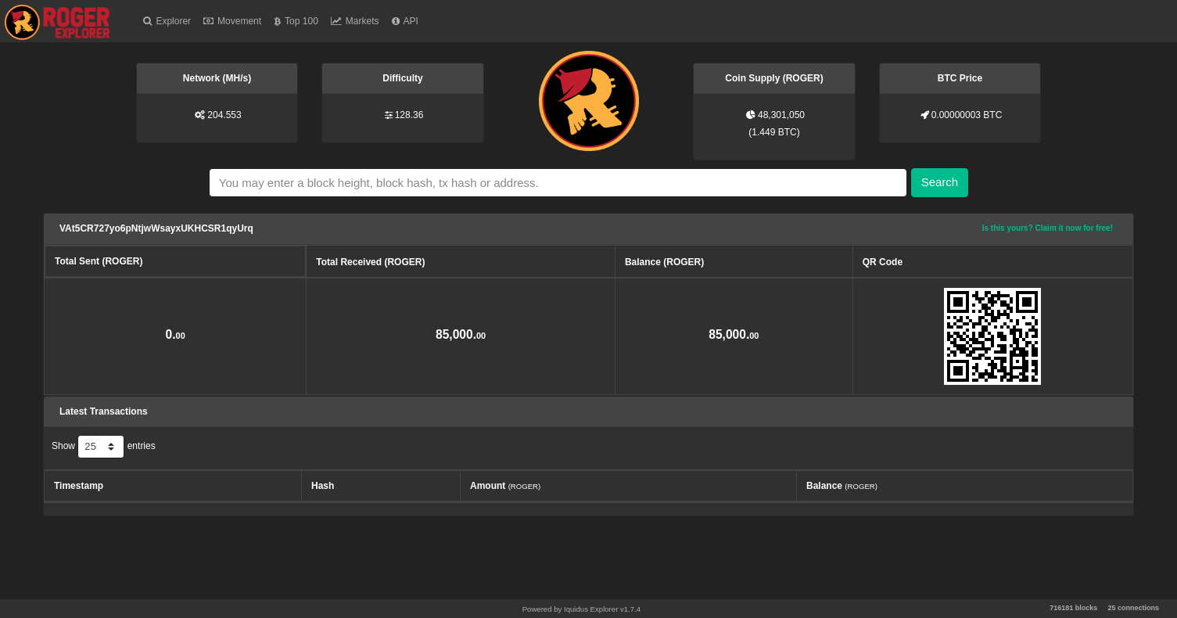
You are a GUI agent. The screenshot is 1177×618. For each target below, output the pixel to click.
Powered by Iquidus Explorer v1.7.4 (581, 609)
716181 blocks (1073, 608)
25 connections (1133, 608)
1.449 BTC (774, 132)
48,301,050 (781, 115)
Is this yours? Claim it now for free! (1047, 228)
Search (940, 182)
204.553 (224, 115)
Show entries (104, 446)
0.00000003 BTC (967, 115)
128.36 (409, 115)
